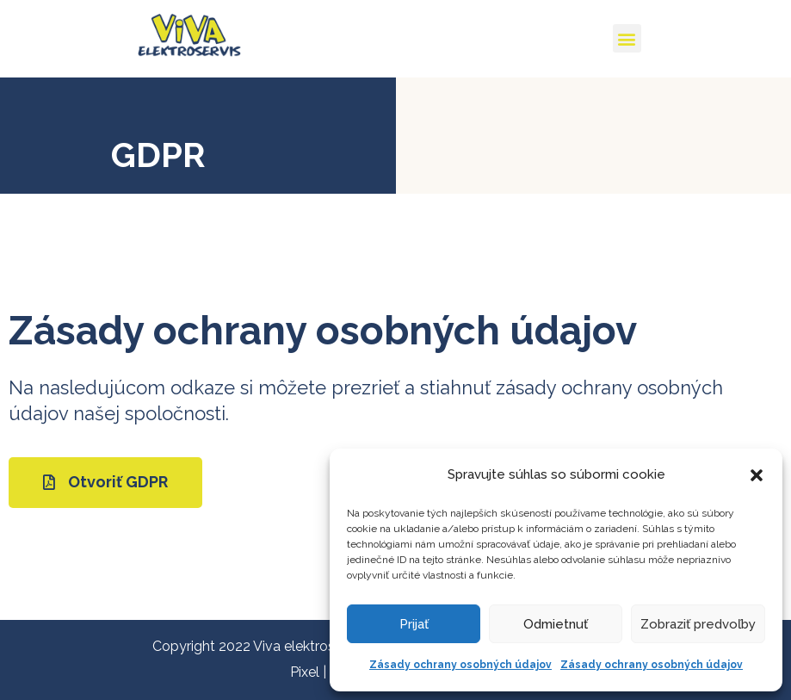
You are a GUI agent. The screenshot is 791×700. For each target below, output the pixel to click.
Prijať (414, 624)
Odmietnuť (555, 624)
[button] (756, 475)
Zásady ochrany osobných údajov (460, 665)
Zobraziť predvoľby (698, 624)
